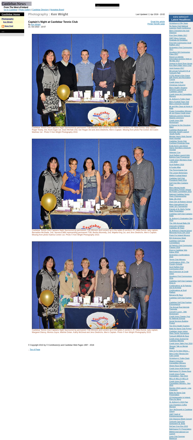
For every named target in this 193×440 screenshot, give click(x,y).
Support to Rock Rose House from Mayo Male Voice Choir (180, 64)
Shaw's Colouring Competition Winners (177, 362)
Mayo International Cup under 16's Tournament (178, 205)
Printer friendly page (156, 24)
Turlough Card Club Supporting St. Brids (177, 422)
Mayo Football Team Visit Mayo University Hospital (179, 103)
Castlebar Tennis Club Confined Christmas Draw (179, 142)
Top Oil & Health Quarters (179, 326)
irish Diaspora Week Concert (180, 419)
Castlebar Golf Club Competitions (177, 242)
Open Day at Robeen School (180, 202)
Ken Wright (8, 22)
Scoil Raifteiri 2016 (176, 165)
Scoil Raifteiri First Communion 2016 (176, 268)
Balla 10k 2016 (175, 199)
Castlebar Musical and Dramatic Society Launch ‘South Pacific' (179, 132)
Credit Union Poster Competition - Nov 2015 (178, 375)
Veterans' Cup (174, 152)
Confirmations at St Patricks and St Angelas (180, 287)
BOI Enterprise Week (177, 238)
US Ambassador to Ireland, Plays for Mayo (179, 398)
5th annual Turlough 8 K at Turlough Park (179, 72)
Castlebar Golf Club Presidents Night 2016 (178, 179)
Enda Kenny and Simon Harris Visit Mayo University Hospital (180, 148)
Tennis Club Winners (177, 259)
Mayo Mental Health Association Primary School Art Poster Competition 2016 (180, 189)
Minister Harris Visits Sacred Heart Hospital (180, 137)
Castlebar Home (11, 14)
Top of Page (35, 349)
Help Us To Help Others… (179, 351)
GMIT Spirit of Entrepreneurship (176, 415)
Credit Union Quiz (176, 82)
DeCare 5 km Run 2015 (178, 426)
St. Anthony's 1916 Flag (178, 402)
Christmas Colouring (177, 85)
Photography (8, 19)
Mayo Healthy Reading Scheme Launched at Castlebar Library (178, 90)
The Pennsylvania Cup (178, 170)
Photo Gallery (25, 10)
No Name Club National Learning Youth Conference (180, 27)
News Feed (9, 26)
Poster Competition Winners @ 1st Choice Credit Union (180, 112)
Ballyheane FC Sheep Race (180, 371)
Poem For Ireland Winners (179, 235)
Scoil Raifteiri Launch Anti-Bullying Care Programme (179, 156)
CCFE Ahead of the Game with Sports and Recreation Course (180, 77)
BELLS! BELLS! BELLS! (178, 379)
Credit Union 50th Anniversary (176, 121)
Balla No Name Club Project (180, 329)
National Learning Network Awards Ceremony (179, 117)
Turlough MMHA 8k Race (179, 336)
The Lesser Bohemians (178, 173)
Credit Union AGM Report (179, 368)
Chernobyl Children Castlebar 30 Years (176, 227)
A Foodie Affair (175, 167)
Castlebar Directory (40, 10)
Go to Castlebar (10, 10)
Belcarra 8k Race (176, 295)
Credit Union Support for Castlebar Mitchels (178, 340)
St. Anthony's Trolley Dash (179, 99)
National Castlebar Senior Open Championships (179, 195)
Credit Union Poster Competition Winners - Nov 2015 (179, 383)
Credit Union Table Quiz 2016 (181, 343)
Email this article (158, 22)
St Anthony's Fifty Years (178, 23)
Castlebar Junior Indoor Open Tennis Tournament (179, 332)
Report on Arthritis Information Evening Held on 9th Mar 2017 (180, 59)
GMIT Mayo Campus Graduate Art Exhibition (178, 39)
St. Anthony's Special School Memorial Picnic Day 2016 (180, 231)
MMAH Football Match (178, 175)
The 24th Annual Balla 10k (179, 223)
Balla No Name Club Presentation (177, 394)
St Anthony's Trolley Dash (179, 358)
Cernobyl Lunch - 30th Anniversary (178, 313)
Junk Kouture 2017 (176, 68)
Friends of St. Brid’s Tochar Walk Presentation (180, 210)
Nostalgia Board (57, 10)
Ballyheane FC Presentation (180, 429)
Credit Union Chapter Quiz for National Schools (179, 317)
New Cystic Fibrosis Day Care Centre (178, 355)
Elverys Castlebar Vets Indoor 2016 (178, 251)
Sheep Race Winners (177, 366)
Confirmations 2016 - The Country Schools (179, 263)
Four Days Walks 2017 (178, 35)
